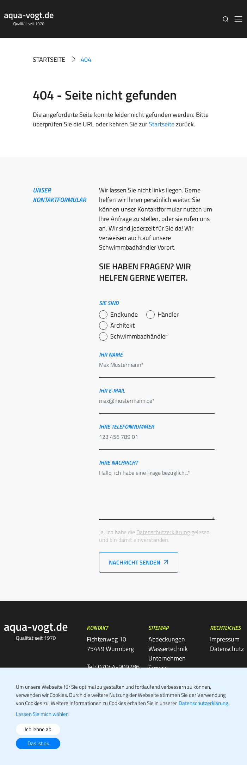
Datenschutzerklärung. (204, 703)
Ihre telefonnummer (126, 426)
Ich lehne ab (38, 729)
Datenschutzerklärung (163, 532)
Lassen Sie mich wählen (42, 714)
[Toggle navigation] (238, 19)
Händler (168, 314)
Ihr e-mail (112, 390)
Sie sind (109, 303)
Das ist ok (38, 743)
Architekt (122, 325)
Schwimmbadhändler (138, 336)
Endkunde (124, 314)
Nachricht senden (134, 562)
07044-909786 (119, 666)
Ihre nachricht (118, 462)
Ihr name (111, 354)
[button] (226, 18)
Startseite (49, 59)
